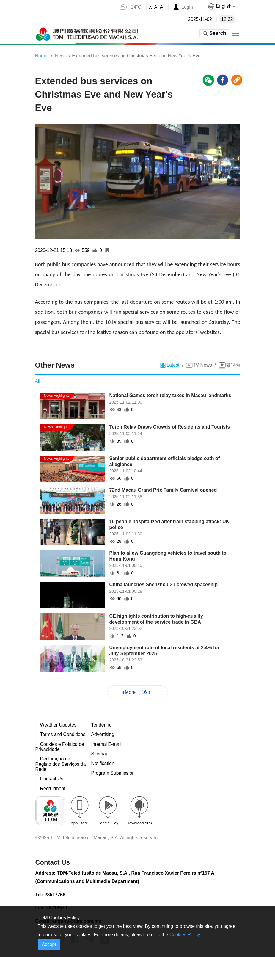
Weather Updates (58, 725)
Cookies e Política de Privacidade (60, 747)
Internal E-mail (106, 744)
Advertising (103, 735)
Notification (103, 764)
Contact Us (52, 779)
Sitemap (100, 754)
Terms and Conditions (63, 735)
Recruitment (53, 789)
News (61, 55)
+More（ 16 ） (137, 692)
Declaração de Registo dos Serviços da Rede (57, 765)
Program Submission (113, 773)
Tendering (101, 725)
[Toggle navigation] (235, 33)
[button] (221, 6)
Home (41, 55)
